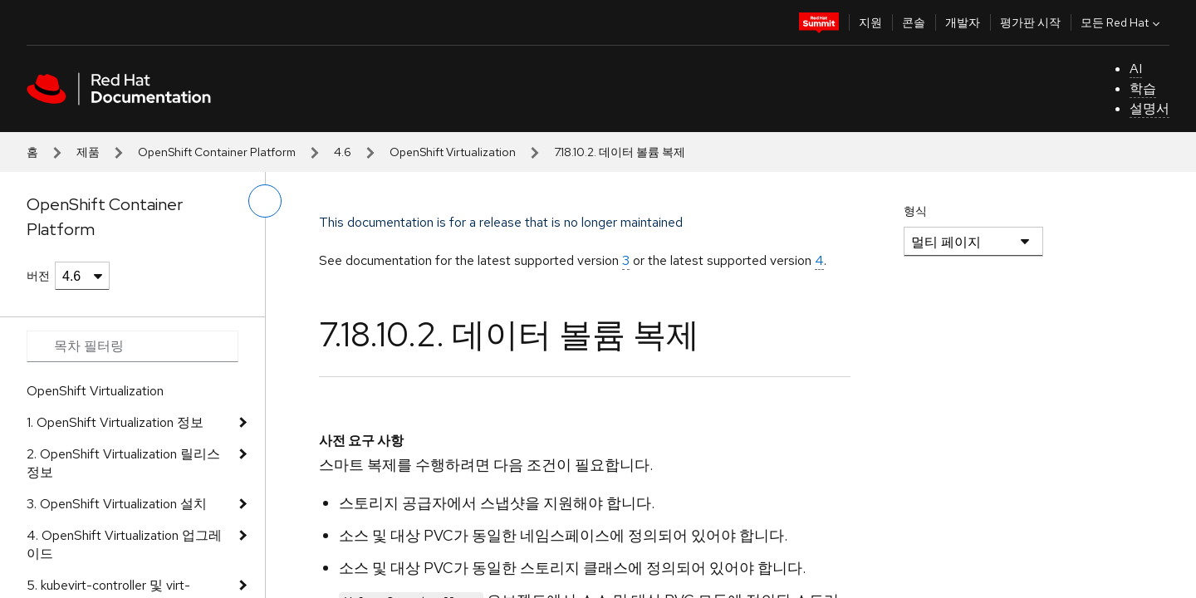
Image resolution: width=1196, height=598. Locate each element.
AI (1136, 68)
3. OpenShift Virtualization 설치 (117, 503)
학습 (1143, 88)
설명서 (1149, 108)
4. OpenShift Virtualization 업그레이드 (124, 544)
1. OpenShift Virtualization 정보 (115, 422)
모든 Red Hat (1122, 22)
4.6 (342, 152)
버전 (38, 275)
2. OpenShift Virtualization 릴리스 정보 (123, 463)
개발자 (962, 22)
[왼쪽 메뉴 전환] (265, 201)
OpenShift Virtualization (453, 152)
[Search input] (132, 346)
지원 (870, 22)
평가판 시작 (1030, 22)
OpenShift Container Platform (217, 152)
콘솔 (913, 22)
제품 (88, 152)
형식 (915, 210)
